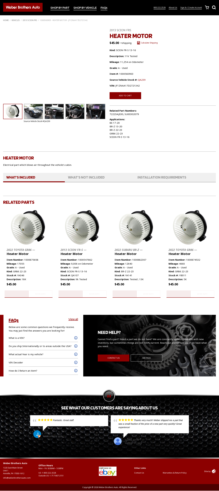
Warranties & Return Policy (175, 473)
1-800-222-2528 (49, 473)
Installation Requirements (161, 177)
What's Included (20, 177)
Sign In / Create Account (191, 7)
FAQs (104, 8)
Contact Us (114, 358)
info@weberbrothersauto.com (17, 478)
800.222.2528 (160, 7)
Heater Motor (21, 252)
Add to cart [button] (16, 294)
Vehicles (16, 20)
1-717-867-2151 (57, 476)
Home (6, 20)
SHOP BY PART (60, 8)
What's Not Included (86, 177)
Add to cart (125, 95)
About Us (173, 7)
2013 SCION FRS (30, 20)
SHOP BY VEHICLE (85, 8)
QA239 (142, 79)
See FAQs (147, 358)
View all (73, 319)
